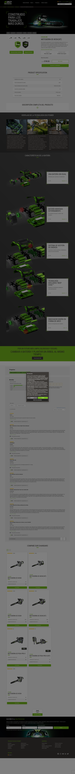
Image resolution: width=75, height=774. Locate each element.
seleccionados (29, 382)
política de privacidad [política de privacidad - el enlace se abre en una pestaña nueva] (41, 376)
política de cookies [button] (32, 380)
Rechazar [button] (32, 397)
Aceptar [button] (43, 397)
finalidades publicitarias (30, 386)
